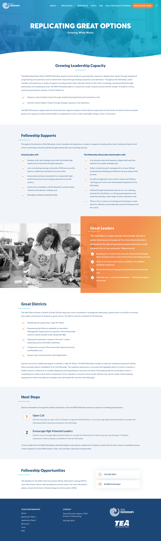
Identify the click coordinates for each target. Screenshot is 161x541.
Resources (25, 524)
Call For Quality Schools (118, 6)
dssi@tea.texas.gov (112, 484)
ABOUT (53, 6)
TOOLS (93, 6)
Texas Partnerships (30, 509)
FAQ (101, 6)
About (23, 513)
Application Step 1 (28, 517)
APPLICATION (66, 6)
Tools (23, 527)
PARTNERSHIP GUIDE (142, 6)
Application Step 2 (28, 520)
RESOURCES (82, 6)
